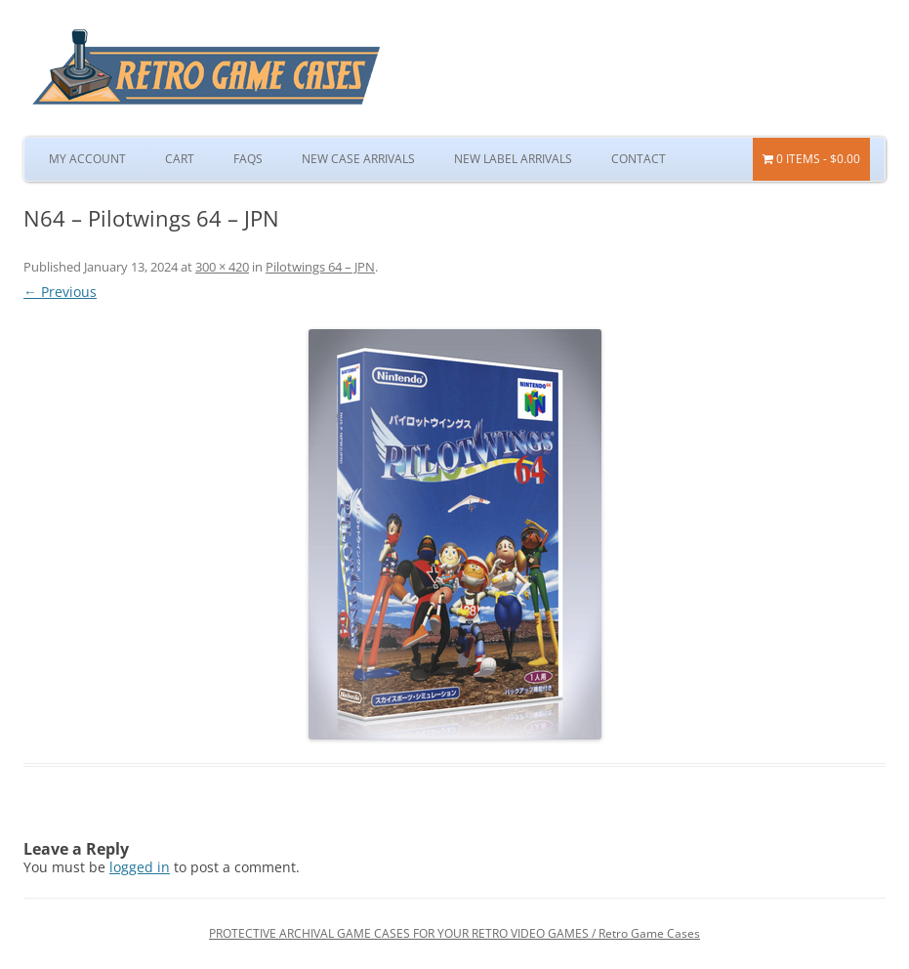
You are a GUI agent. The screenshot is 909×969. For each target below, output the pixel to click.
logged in (139, 867)
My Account (87, 158)
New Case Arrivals (358, 158)
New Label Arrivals (513, 158)
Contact (638, 158)
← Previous (60, 291)
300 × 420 (222, 266)
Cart (179, 158)
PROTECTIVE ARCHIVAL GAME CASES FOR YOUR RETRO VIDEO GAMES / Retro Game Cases (454, 933)
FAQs (248, 158)
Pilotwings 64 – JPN (320, 266)
